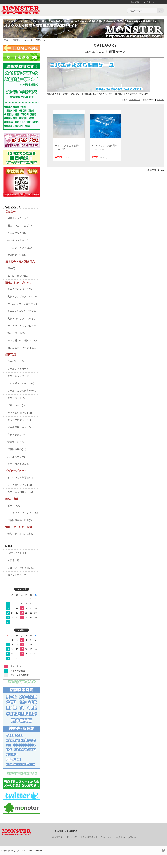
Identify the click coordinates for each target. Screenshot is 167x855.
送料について (106, 837)
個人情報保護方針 (89, 837)
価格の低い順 (134, 100)
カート (162, 2)
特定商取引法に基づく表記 (64, 837)
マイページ (149, 2)
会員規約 (120, 837)
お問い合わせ (134, 837)
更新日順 (160, 100)
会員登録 (135, 2)
